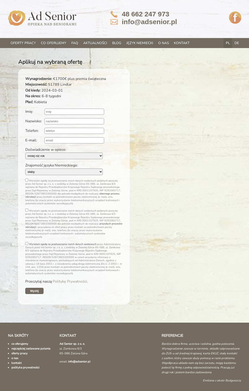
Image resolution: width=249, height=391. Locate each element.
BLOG (116, 43)
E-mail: (31, 140)
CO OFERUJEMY (53, 43)
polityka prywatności (25, 367)
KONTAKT (182, 43)
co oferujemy (19, 344)
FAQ (74, 43)
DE (236, 43)
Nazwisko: (33, 121)
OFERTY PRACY (23, 43)
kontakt (16, 363)
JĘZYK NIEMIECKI (139, 43)
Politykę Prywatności (70, 281)
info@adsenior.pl (149, 22)
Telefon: (32, 130)
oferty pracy (19, 353)
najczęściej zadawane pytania (30, 349)
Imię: (29, 111)
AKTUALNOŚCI (95, 43)
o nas (14, 358)
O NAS (163, 43)
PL (228, 43)
